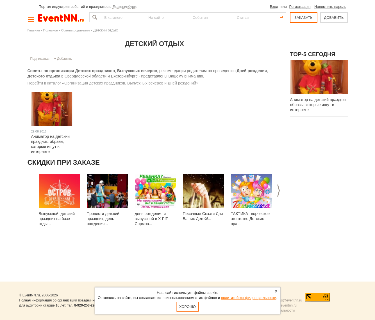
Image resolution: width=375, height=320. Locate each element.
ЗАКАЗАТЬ (303, 17)
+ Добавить (63, 59)
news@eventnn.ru (288, 300)
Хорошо (187, 307)
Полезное (50, 30)
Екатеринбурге (124, 6)
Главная (34, 30)
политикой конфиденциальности (248, 298)
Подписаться (40, 59)
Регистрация (299, 6)
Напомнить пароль (330, 6)
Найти (94, 17)
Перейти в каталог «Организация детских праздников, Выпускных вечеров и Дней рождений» (113, 83)
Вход (274, 6)
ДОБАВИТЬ (334, 17)
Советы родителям (75, 30)
